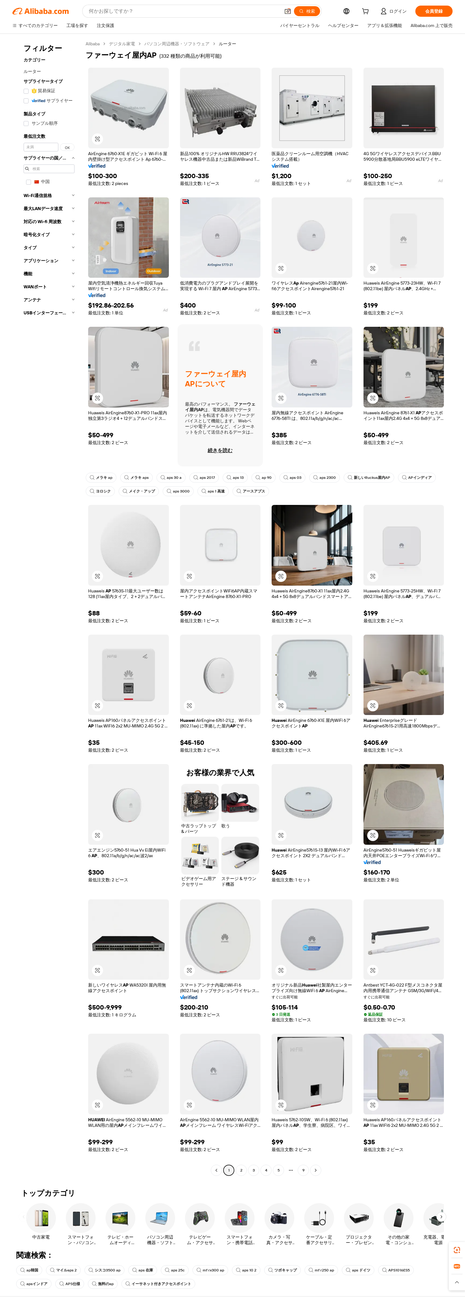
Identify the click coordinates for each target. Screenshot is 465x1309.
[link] (457, 1250)
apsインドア (33, 1283)
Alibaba (93, 43)
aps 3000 (178, 491)
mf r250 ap (321, 1270)
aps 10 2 (246, 1270)
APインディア (417, 477)
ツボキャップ (282, 1270)
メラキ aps (136, 477)
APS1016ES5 (396, 1270)
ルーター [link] (227, 43)
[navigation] (47, 607)
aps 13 (235, 477)
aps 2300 (324, 477)
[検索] (307, 11)
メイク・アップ (139, 491)
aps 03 (292, 477)
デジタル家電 (122, 43)
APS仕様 (69, 1283)
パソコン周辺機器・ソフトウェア (177, 43)
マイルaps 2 (63, 1270)
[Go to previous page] (216, 1170)
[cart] (366, 12)
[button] (287, 11)
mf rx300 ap (210, 1270)
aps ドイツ (358, 1270)
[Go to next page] (315, 1170)
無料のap (103, 1283)
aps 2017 (204, 477)
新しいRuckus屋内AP (369, 477)
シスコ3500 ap (104, 1270)
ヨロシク (100, 491)
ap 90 (263, 477)
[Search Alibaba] (184, 11)
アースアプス (251, 491)
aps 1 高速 (213, 491)
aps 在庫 (142, 1270)
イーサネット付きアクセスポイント (158, 1283)
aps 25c (175, 1270)
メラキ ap (101, 477)
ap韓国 (29, 1270)
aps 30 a (171, 477)
